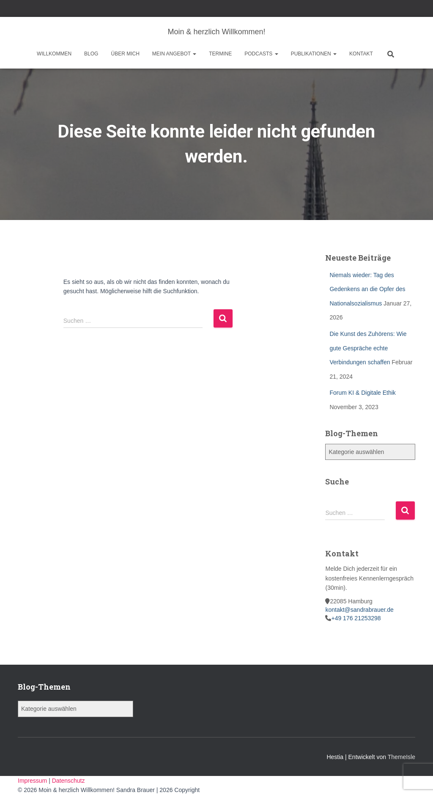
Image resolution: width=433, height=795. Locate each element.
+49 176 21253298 (356, 618)
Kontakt (361, 54)
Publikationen (314, 54)
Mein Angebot (174, 54)
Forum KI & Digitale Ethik (362, 392)
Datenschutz (68, 780)
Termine (220, 54)
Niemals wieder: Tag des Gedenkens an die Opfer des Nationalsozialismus (367, 289)
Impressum (33, 780)
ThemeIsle (401, 757)
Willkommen (54, 54)
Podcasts (261, 54)
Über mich (125, 54)
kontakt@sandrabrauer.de (359, 609)
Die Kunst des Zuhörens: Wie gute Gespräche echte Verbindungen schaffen (367, 348)
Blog (91, 54)
